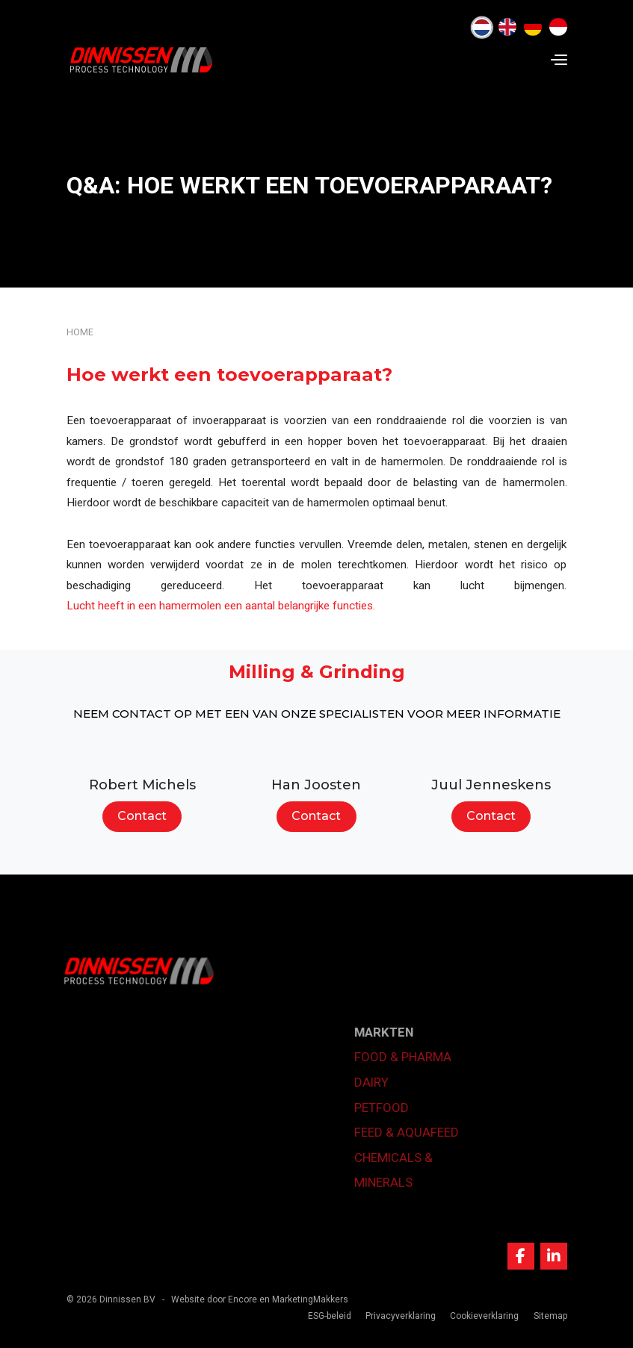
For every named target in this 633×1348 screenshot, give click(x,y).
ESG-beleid (329, 1316)
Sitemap (550, 1316)
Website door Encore (214, 1299)
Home (80, 332)
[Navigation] (559, 60)
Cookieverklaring (484, 1316)
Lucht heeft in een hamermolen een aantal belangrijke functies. (221, 605)
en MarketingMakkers (303, 1299)
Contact (142, 816)
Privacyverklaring (400, 1316)
